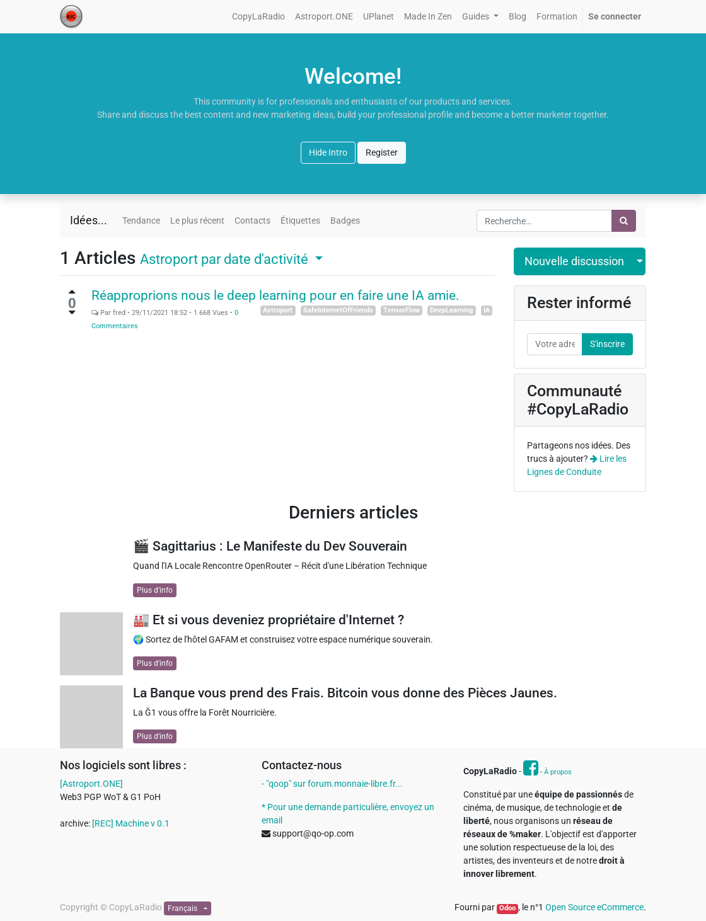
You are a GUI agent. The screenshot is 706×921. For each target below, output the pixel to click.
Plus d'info (155, 590)
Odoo (507, 908)
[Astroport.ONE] (91, 784)
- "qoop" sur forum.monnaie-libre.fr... (332, 784)
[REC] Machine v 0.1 (131, 823)
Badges (345, 220)
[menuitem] (258, 16)
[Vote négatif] (72, 312)
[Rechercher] (623, 221)
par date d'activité (225, 259)
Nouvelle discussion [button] (574, 261)
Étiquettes (300, 220)
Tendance (141, 220)
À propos (558, 772)
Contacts (252, 220)
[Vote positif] (72, 291)
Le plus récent (197, 220)
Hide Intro (328, 152)
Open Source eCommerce (594, 907)
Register (382, 152)
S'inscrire (607, 344)
